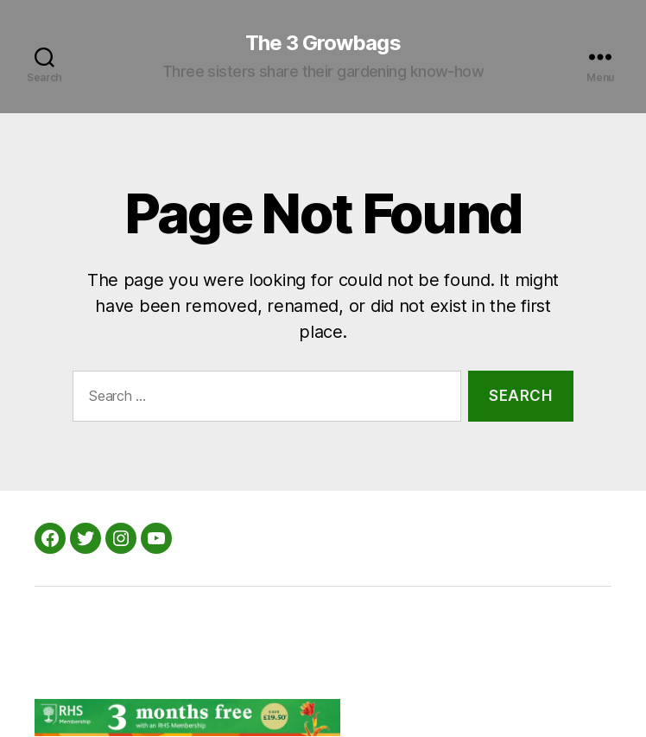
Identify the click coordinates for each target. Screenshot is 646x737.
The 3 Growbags (322, 43)
